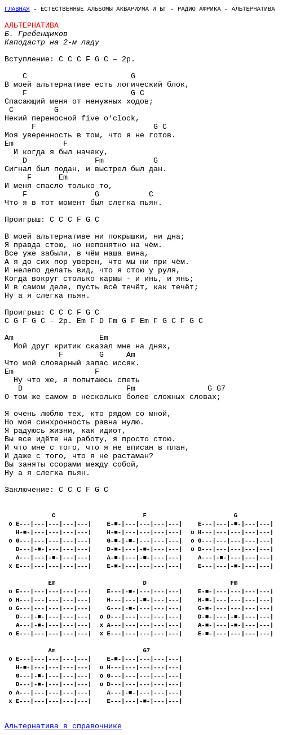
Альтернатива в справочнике (63, 726)
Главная (17, 9)
